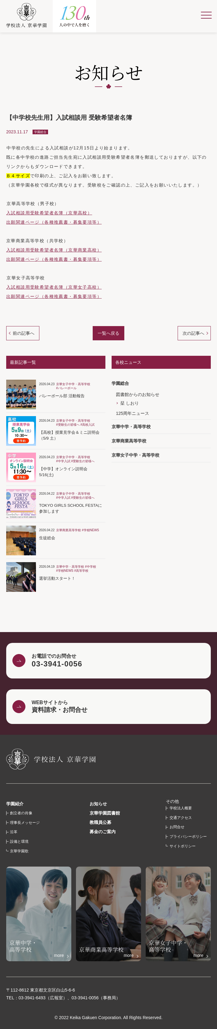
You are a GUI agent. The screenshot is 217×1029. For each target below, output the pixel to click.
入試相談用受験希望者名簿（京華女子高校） (54, 287)
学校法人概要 (181, 808)
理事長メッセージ (25, 822)
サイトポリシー (183, 846)
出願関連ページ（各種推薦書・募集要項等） (54, 222)
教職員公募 (100, 822)
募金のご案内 (103, 831)
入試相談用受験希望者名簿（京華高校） (49, 212)
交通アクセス (181, 818)
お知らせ (98, 803)
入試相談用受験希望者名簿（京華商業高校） (54, 250)
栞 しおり (129, 403)
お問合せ (177, 827)
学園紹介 (15, 803)
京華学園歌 (19, 851)
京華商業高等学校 (129, 440)
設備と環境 (19, 841)
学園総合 (120, 383)
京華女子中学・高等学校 (135, 455)
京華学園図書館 (105, 813)
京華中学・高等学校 (131, 426)
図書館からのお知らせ (137, 394)
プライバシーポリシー (188, 836)
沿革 (13, 832)
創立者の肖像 (21, 813)
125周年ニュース (132, 413)
